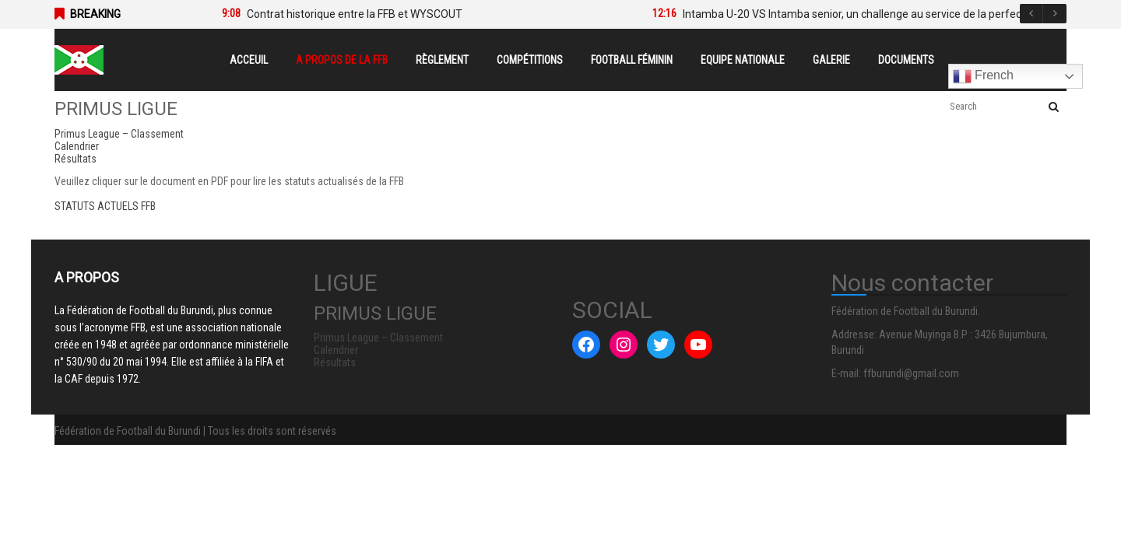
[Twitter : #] (661, 345)
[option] (414, 14)
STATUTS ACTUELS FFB (105, 206)
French (983, 76)
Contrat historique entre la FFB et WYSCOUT (354, 14)
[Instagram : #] (624, 345)
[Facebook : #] (586, 345)
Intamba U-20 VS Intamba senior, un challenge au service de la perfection (861, 14)
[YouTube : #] (698, 345)
